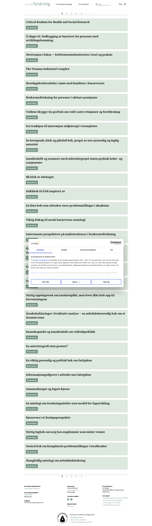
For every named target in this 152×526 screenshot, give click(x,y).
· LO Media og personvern (111, 505)
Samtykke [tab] (40, 250)
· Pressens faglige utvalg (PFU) (81, 522)
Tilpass (76, 282)
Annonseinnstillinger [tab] (88, 250)
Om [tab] (111, 250)
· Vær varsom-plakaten (78, 520)
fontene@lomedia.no (32, 488)
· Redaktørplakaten (77, 517)
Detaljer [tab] (64, 250)
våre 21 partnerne (42, 260)
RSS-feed (70, 506)
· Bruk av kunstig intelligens (112, 500)
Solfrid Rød (28, 495)
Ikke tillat (45, 282)
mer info (39, 273)
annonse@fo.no (73, 490)
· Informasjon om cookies (111, 503)
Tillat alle (106, 282)
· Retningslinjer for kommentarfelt (115, 498)
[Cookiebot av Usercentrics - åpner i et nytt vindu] (112, 243)
